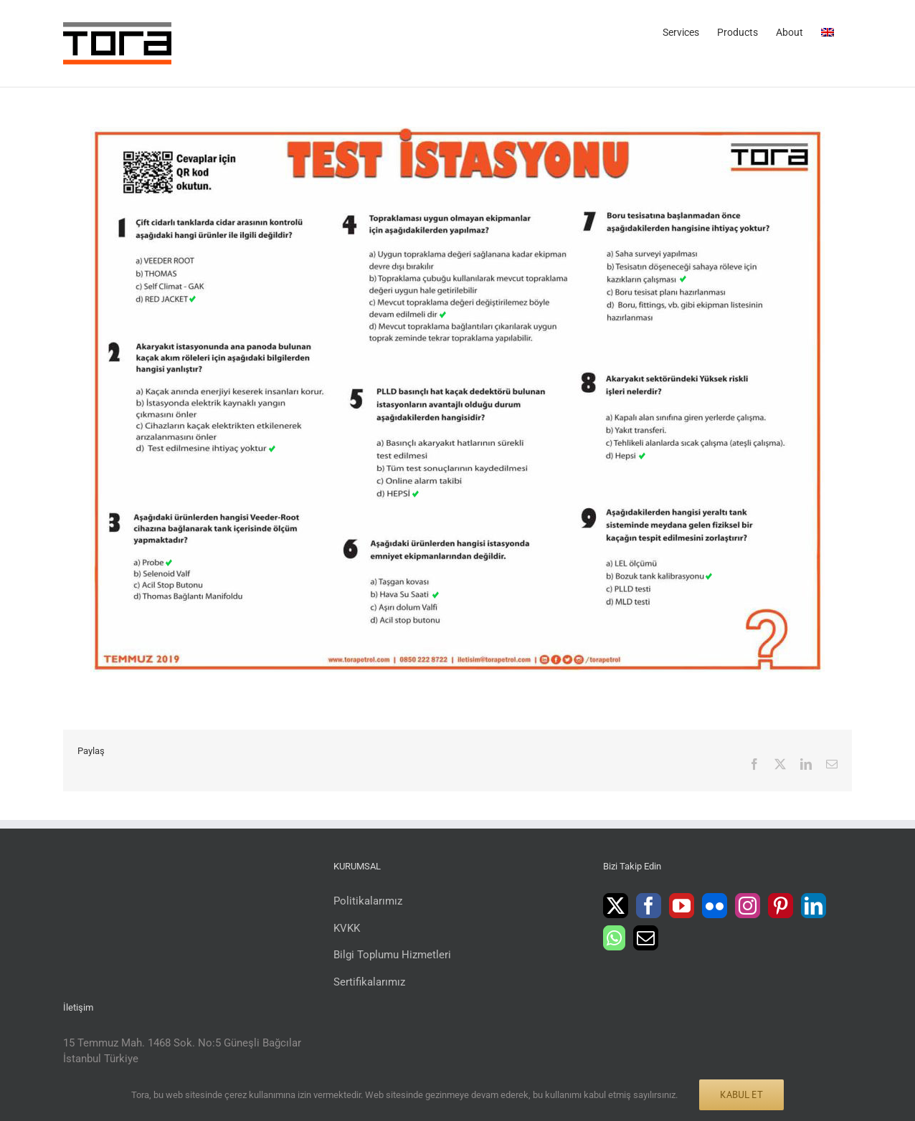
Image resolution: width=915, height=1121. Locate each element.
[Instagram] (747, 905)
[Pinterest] (780, 905)
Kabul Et (741, 1094)
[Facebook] (648, 905)
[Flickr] (714, 905)
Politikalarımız (367, 901)
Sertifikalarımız (369, 981)
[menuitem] (827, 31)
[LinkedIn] (813, 905)
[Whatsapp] (614, 937)
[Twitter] (615, 905)
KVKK (346, 928)
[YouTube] (681, 905)
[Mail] (645, 937)
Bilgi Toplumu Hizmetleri (392, 954)
